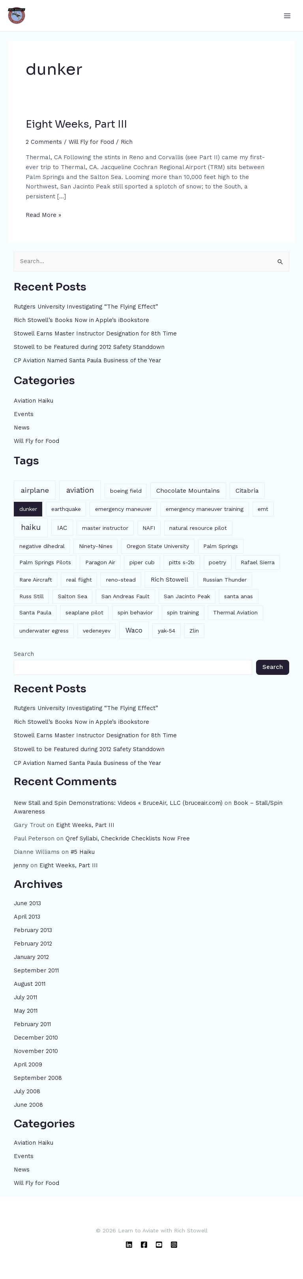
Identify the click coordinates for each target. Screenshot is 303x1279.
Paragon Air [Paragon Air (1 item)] (100, 561)
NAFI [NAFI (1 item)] (148, 527)
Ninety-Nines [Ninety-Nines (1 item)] (95, 545)
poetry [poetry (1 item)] (217, 561)
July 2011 (26, 994)
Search (24, 653)
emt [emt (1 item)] (263, 508)
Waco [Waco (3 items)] (133, 629)
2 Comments (44, 141)
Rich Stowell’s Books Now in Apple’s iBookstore (83, 320)
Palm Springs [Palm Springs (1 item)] (220, 545)
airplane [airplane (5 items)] (35, 489)
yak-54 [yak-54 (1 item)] (166, 630)
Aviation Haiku (34, 400)
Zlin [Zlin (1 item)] (194, 630)
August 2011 (30, 981)
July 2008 (27, 1088)
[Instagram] (174, 1241)
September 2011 (37, 968)
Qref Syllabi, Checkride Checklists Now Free (129, 837)
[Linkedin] (129, 1241)
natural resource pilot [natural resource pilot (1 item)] (198, 527)
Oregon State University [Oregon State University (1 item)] (158, 545)
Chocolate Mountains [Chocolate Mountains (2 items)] (188, 490)
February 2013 (34, 928)
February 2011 (33, 1021)
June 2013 (28, 901)
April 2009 (28, 1061)
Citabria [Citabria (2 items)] (247, 490)
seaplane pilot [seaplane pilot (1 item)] (84, 612)
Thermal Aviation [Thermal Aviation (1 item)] (235, 612)
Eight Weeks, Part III (76, 124)
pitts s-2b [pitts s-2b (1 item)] (182, 561)
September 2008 (38, 1075)
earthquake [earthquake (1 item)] (66, 508)
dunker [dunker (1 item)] (28, 508)
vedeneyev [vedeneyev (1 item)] (96, 630)
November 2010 (36, 1048)
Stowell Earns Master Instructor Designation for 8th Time (97, 333)
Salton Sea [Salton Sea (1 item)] (72, 596)
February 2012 (34, 941)
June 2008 (28, 1101)
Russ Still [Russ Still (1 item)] (31, 596)
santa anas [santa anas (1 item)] (238, 596)
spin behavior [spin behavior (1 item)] (135, 612)
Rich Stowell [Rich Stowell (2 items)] (169, 578)
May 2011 (26, 1008)
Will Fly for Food (92, 141)
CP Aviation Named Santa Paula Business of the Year (90, 360)
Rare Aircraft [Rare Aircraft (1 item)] (35, 579)
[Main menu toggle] (287, 16)
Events (24, 413)
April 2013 (27, 915)
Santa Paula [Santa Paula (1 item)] (35, 612)
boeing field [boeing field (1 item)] (126, 490)
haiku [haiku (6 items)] (31, 526)
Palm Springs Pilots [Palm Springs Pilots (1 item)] (45, 561)
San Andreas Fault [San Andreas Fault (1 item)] (125, 596)
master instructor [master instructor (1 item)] (105, 527)
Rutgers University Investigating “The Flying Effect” (88, 307)
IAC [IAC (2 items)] (62, 527)
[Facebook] (144, 1241)
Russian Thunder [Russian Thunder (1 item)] (225, 579)
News (22, 427)
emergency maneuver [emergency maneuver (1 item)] (123, 508)
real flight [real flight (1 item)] (79, 579)
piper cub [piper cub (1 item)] (142, 561)
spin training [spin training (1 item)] (183, 612)
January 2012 (32, 955)
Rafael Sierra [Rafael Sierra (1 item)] (258, 561)
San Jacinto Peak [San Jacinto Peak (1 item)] (187, 596)
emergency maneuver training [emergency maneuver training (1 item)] (204, 508)
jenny (21, 863)
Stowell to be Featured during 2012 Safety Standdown (91, 346)
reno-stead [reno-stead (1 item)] (121, 579)
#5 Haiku (83, 850)
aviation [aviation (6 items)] (80, 489)
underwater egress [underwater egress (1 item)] (44, 630)
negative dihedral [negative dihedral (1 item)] (42, 545)
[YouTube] (159, 1241)
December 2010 (36, 1035)
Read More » (44, 214)
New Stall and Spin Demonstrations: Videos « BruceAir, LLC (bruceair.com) (121, 801)
